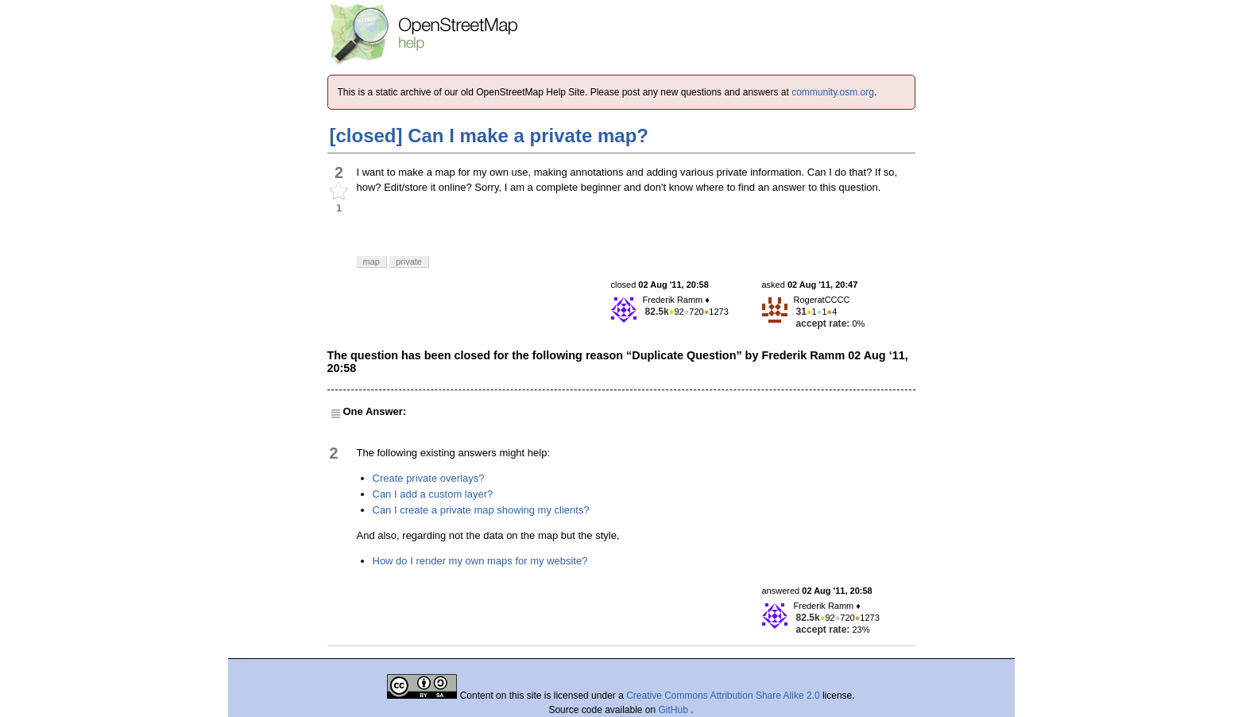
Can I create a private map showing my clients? (481, 510)
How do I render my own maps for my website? (480, 561)
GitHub (675, 709)
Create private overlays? (429, 478)
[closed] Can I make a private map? (489, 135)
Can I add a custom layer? (433, 494)
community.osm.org (832, 92)
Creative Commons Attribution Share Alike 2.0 (722, 695)
